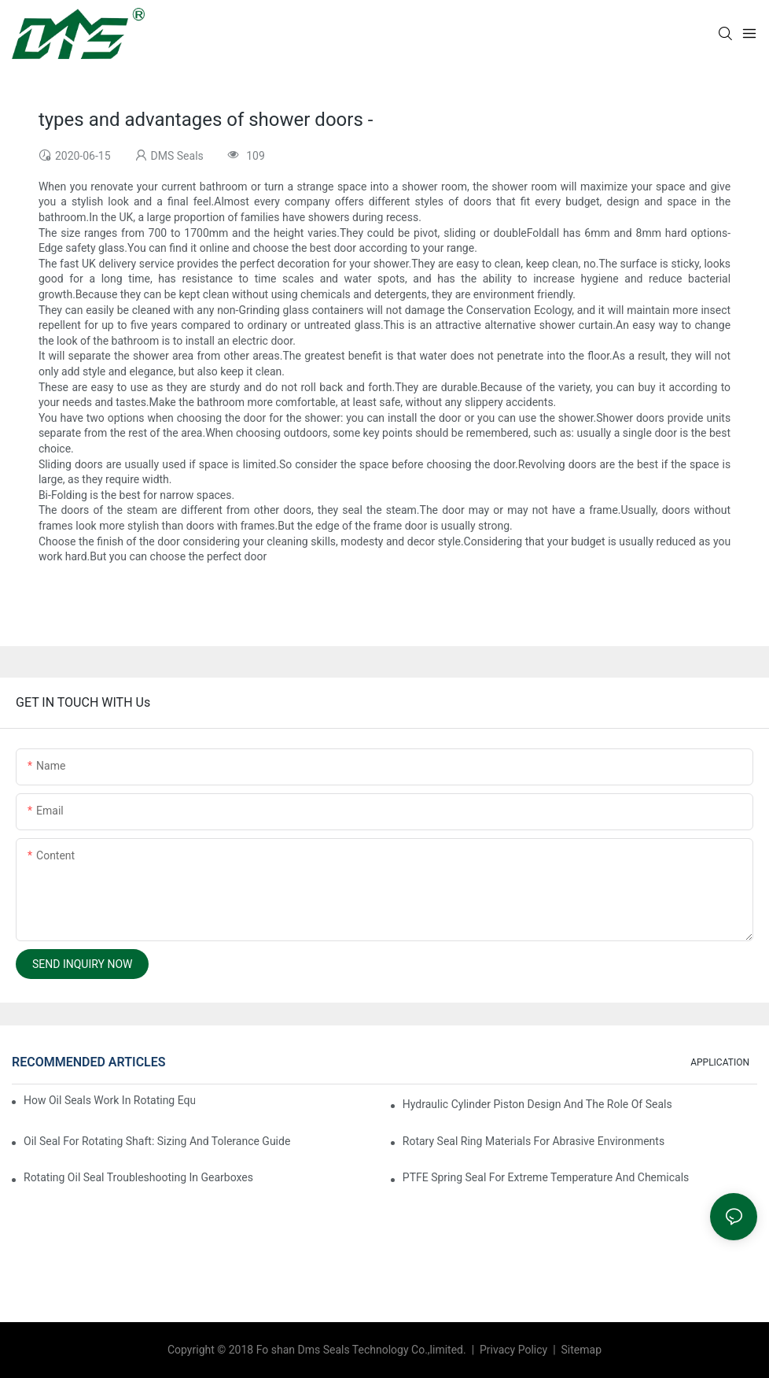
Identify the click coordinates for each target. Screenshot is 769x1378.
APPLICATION (719, 1062)
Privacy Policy (515, 1349)
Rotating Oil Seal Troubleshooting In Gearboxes (138, 1177)
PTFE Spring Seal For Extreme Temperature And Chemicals (546, 1177)
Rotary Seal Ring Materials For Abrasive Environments (533, 1141)
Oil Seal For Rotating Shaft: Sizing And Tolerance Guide (157, 1141)
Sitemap (580, 1349)
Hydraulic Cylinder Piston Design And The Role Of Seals (537, 1104)
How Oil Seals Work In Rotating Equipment (109, 1100)
